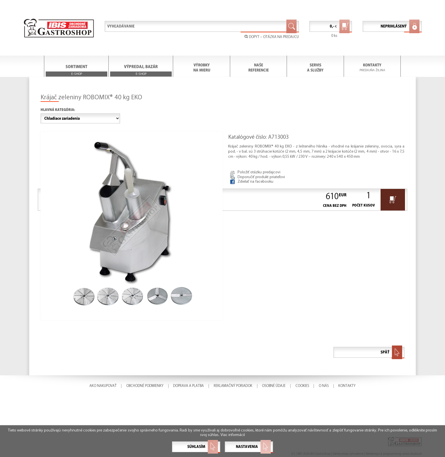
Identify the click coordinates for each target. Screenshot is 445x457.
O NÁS (324, 386)
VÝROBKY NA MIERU (201, 67)
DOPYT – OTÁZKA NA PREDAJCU (271, 37)
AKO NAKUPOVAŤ (103, 386)
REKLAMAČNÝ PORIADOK (233, 386)
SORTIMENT (76, 71)
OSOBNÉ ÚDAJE (274, 386)
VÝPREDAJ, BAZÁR (141, 71)
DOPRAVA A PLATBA (188, 386)
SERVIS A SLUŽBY (315, 67)
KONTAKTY (372, 65)
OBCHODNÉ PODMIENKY (144, 386)
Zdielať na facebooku (255, 182)
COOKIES (302, 386)
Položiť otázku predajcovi (259, 172)
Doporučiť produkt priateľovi (261, 177)
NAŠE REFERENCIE (258, 67)
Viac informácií (233, 435)
